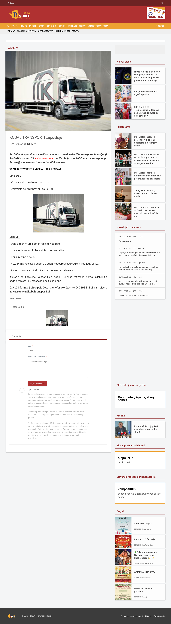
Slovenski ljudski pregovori (131, 385)
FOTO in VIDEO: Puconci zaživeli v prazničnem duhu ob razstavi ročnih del (146, 211)
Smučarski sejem (143, 523)
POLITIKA (32, 31)
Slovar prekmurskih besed (131, 445)
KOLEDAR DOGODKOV (76, 26)
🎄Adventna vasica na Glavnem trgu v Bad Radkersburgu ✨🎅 (145, 555)
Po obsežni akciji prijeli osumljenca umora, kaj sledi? (145, 429)
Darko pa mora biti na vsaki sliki (134, 295)
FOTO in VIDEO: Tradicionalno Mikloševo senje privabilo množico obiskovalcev (146, 111)
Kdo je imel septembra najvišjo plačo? (145, 93)
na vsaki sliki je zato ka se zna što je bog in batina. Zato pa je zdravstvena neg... (140, 268)
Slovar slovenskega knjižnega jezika (136, 476)
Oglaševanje (160, 616)
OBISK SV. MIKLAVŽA (144, 572)
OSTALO (62, 26)
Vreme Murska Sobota (98, 26)
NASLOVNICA (12, 26)
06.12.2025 (160, 26)
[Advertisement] (140, 342)
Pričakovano (125, 241)
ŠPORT (41, 26)
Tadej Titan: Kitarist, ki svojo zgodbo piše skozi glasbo (146, 193)
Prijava (11, 3)
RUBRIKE (32, 26)
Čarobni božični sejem (145, 539)
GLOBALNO (22, 31)
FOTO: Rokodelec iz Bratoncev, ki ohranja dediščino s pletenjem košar (145, 141)
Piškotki (150, 616)
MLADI (66, 31)
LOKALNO (11, 31)
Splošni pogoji (139, 616)
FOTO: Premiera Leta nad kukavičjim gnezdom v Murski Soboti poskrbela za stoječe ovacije (147, 159)
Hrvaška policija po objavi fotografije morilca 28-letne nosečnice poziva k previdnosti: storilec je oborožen (147, 76)
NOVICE (23, 26)
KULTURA (58, 31)
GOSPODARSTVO (45, 31)
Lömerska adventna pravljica (144, 590)
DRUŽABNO (51, 26)
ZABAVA (74, 31)
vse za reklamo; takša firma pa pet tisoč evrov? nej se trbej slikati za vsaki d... (138, 282)
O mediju (127, 616)
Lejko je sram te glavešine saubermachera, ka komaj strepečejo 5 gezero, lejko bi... (140, 254)
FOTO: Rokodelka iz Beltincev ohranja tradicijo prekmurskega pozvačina (147, 175)
